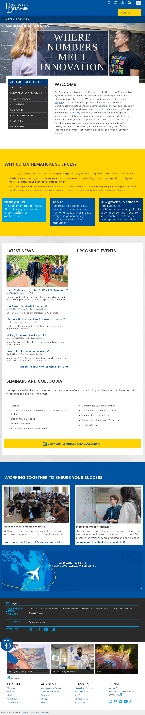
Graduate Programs (22, 98)
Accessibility (45, 712)
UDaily (10, 695)
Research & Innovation (122, 608)
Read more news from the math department (44, 366)
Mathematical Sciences (25, 81)
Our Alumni (17, 104)
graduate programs (93, 109)
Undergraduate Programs (26, 93)
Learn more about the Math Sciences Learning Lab (34, 541)
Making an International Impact (25, 335)
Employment (12, 702)
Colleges (45, 695)
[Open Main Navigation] (138, 3)
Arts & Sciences (17, 19)
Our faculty (74, 112)
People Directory (82, 691)
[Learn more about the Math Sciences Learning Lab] (36, 505)
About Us (15, 87)
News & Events (102, 608)
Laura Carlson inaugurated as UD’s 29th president (36, 290)
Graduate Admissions (50, 691)
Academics (87, 608)
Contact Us (113, 688)
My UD (77, 695)
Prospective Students (50, 608)
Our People (17, 109)
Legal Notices (35, 712)
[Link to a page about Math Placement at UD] (108, 505)
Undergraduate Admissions (52, 688)
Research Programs (22, 115)
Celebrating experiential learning (26, 350)
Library (44, 699)
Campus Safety (81, 699)
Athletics (11, 691)
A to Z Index (80, 702)
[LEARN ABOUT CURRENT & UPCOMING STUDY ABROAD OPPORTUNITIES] (72, 571)
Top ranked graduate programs (26, 305)
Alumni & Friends (36, 613)
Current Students (70, 608)
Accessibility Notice (83, 688)
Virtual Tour (12, 699)
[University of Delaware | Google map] (121, 695)
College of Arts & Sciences (14, 611)
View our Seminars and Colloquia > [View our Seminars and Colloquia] (72, 443)
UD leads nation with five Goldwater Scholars (34, 319)
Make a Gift (17, 126)
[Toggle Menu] (46, 87)
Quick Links (127, 12)
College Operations (37, 622)
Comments (25, 712)
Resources (16, 121)
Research (45, 702)
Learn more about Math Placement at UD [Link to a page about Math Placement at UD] (100, 541)
